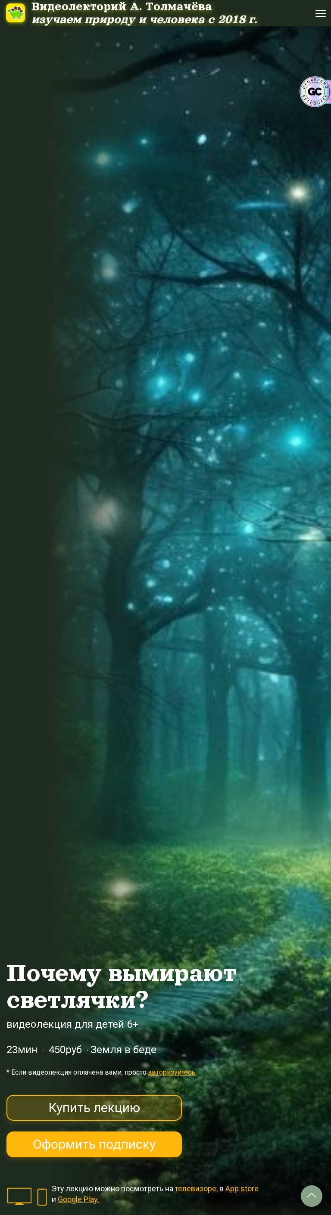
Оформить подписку (94, 1144)
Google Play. (78, 1199)
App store (242, 1188)
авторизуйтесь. (172, 1072)
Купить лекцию (94, 1107)
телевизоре (195, 1188)
